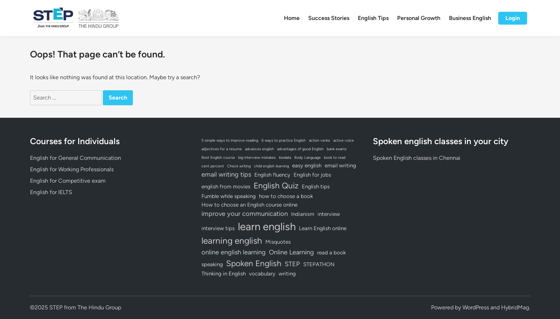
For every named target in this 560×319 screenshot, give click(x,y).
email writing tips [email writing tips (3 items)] (226, 174)
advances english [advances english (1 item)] (259, 149)
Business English (470, 18)
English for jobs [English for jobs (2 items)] (312, 175)
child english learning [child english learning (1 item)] (271, 166)
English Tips (373, 18)
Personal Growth (418, 18)
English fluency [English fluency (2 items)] (272, 175)
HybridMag (515, 307)
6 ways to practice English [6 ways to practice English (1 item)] (283, 140)
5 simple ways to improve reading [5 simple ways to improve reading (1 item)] (229, 140)
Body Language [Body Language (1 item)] (307, 157)
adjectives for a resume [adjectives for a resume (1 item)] (221, 149)
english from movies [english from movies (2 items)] (225, 186)
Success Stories (328, 18)
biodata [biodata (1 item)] (285, 157)
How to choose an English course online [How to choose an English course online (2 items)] (249, 205)
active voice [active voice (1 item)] (343, 140)
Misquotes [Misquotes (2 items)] (278, 242)
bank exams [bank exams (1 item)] (336, 149)
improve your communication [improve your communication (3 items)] (244, 214)
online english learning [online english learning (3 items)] (233, 252)
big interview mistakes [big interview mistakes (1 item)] (257, 157)
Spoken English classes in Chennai (416, 158)
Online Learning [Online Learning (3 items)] (291, 252)
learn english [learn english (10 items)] (267, 226)
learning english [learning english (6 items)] (231, 241)
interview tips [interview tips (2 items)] (218, 228)
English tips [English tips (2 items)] (316, 186)
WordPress (475, 307)
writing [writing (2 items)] (287, 273)
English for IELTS (51, 192)
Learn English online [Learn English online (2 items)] (322, 228)
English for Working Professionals (72, 169)
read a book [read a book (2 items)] (331, 252)
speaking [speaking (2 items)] (212, 264)
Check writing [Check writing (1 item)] (239, 166)
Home (292, 18)
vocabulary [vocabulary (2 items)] (262, 273)
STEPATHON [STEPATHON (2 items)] (319, 264)
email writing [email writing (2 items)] (340, 165)
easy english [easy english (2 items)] (306, 165)
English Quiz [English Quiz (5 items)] (276, 186)
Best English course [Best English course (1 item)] (218, 157)
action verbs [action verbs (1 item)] (319, 140)
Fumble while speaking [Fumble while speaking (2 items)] (228, 196)
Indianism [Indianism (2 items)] (302, 214)
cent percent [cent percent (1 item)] (212, 166)
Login (512, 18)
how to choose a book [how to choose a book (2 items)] (286, 196)
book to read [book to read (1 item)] (334, 157)
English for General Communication (75, 158)
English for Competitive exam (68, 180)
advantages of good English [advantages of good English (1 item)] (300, 149)
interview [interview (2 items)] (329, 214)
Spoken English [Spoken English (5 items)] (253, 263)
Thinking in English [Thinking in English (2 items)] (223, 273)
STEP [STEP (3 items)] (292, 264)
